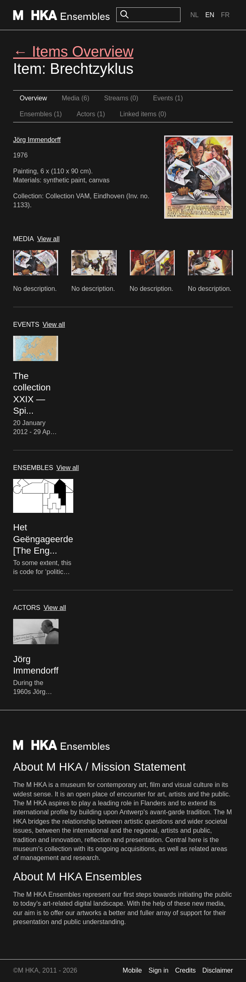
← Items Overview (73, 51)
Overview (33, 98)
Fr (225, 14)
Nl (194, 14)
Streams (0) (121, 98)
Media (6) (76, 98)
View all (48, 238)
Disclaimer (217, 970)
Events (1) (168, 98)
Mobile (132, 970)
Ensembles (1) (41, 114)
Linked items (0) (143, 114)
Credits (185, 970)
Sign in (159, 970)
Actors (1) (91, 114)
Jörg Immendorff (37, 139)
